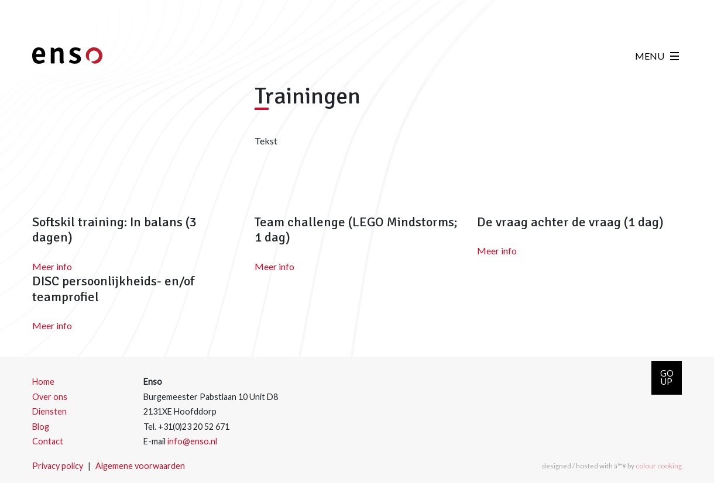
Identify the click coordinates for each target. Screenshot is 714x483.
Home (43, 382)
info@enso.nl (192, 441)
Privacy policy (57, 466)
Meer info (52, 266)
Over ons (49, 397)
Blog (40, 427)
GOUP (667, 377)
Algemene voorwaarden (140, 466)
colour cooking (659, 466)
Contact (47, 441)
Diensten (49, 411)
